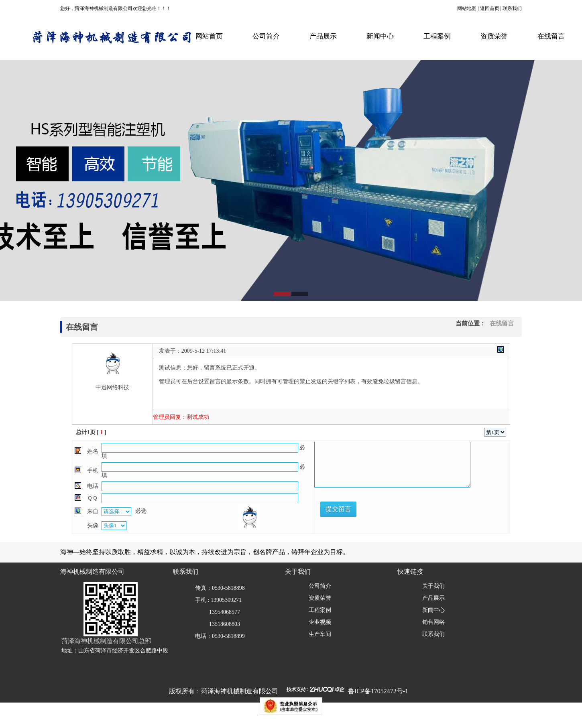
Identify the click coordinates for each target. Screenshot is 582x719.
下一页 (461, 432)
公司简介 (266, 36)
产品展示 (323, 36)
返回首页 (489, 8)
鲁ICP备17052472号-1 (378, 691)
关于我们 (433, 586)
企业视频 (320, 622)
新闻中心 (380, 36)
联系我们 (512, 8)
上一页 (443, 432)
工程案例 (437, 36)
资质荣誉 (494, 36)
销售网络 (433, 622)
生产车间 (320, 634)
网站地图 (466, 8)
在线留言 (551, 36)
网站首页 (209, 36)
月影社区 (170, 389)
